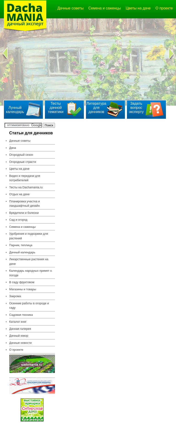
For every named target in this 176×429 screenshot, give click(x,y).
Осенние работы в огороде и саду (29, 306)
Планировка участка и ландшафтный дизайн (24, 204)
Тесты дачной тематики (55, 108)
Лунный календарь (15, 110)
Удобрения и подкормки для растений (28, 236)
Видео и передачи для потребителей (24, 178)
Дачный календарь (22, 252)
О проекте (164, 8)
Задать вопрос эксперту (136, 108)
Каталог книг (18, 321)
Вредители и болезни (24, 212)
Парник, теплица (20, 245)
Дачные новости (20, 342)
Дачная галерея (20, 328)
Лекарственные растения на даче (28, 261)
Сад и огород (18, 219)
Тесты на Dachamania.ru (26, 187)
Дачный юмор (18, 335)
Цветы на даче (138, 8)
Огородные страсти (22, 162)
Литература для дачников (96, 108)
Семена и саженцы (104, 8)
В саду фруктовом (21, 282)
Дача (12, 148)
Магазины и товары (22, 289)
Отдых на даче (19, 194)
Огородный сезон (21, 154)
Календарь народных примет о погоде (30, 273)
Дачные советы (71, 8)
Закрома (15, 296)
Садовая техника (21, 314)
